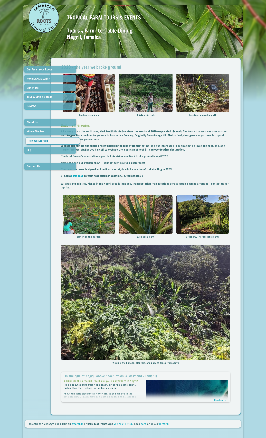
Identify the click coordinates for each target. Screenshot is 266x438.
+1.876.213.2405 (123, 410)
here (143, 410)
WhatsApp (77, 410)
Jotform (164, 410)
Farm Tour (104, 180)
